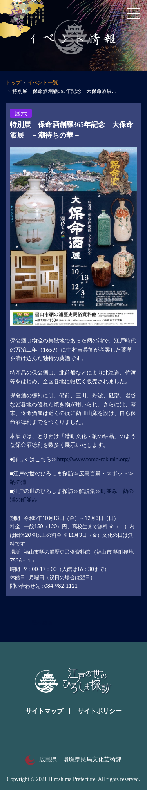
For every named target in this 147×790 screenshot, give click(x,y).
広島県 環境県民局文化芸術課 (73, 759)
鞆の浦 (18, 481)
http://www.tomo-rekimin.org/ (93, 459)
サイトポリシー (100, 711)
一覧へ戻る (40, 623)
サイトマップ (44, 711)
